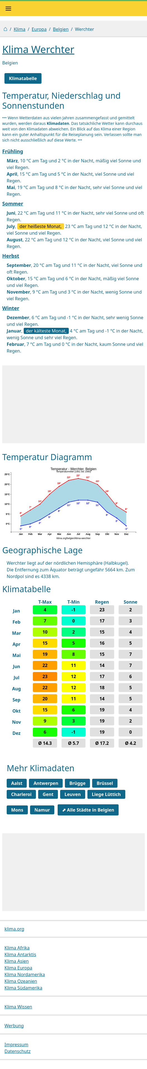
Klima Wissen (18, 1007)
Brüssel (105, 783)
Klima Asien (16, 961)
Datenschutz (17, 1051)
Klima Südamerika (23, 988)
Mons (17, 810)
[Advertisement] (73, 404)
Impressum (16, 1044)
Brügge (77, 783)
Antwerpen (45, 783)
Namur (42, 810)
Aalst (16, 783)
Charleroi (21, 794)
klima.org (14, 929)
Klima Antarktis (20, 954)
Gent (48, 794)
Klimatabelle (23, 78)
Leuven (73, 794)
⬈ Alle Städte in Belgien (88, 810)
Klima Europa (18, 968)
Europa (39, 29)
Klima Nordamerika (24, 974)
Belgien (60, 29)
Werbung (14, 1026)
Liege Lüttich (106, 794)
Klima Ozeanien (20, 981)
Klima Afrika (17, 948)
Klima (19, 29)
